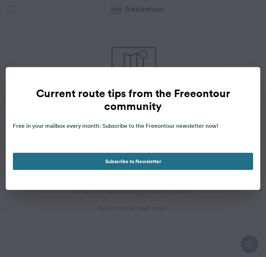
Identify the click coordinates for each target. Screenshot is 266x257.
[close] (247, 80)
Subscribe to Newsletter (133, 161)
